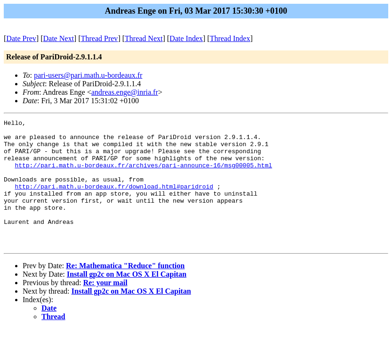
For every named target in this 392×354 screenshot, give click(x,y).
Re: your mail (105, 308)
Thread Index (230, 38)
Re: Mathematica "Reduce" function (125, 291)
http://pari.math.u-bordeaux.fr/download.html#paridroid (114, 200)
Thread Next (144, 38)
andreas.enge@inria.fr (124, 92)
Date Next (58, 38)
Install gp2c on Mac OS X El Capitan (127, 300)
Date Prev (21, 38)
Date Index (186, 38)
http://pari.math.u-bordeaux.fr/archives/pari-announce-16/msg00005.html (143, 175)
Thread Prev (99, 38)
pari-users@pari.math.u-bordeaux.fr (88, 75)
